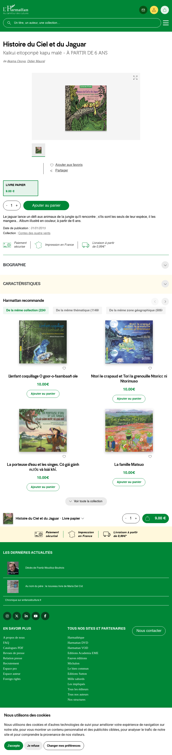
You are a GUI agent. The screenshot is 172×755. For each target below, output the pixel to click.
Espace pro (10, 688)
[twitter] (17, 636)
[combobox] (74, 538)
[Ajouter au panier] (42, 408)
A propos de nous (14, 657)
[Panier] (165, 10)
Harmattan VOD (78, 667)
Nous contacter (148, 651)
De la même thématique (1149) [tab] (77, 310)
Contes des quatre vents (34, 233)
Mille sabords (76, 698)
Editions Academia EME (83, 672)
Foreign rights (12, 698)
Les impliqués (76, 703)
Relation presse (12, 678)
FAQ (6, 662)
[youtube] (36, 636)
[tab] (20, 188)
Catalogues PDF (13, 667)
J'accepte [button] (13, 745)
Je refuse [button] (33, 745)
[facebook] (45, 636)
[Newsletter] (143, 10)
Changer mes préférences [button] (64, 745)
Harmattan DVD (78, 662)
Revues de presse (13, 672)
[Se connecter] (154, 10)
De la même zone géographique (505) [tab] (136, 310)
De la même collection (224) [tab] (26, 310)
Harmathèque (76, 657)
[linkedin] (26, 636)
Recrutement (11, 683)
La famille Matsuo (129, 484)
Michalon (73, 683)
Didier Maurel (36, 61)
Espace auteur (11, 693)
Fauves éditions (77, 678)
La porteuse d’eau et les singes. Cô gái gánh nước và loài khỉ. (43, 487)
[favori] (64, 377)
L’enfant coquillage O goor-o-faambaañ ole (43, 385)
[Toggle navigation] (166, 23)
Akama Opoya (16, 61)
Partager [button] (59, 170)
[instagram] (7, 636)
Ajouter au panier (46, 205)
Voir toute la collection (88, 521)
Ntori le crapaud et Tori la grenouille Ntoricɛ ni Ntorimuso (129, 388)
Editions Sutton (77, 693)
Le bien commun (78, 688)
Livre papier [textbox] (71, 538)
